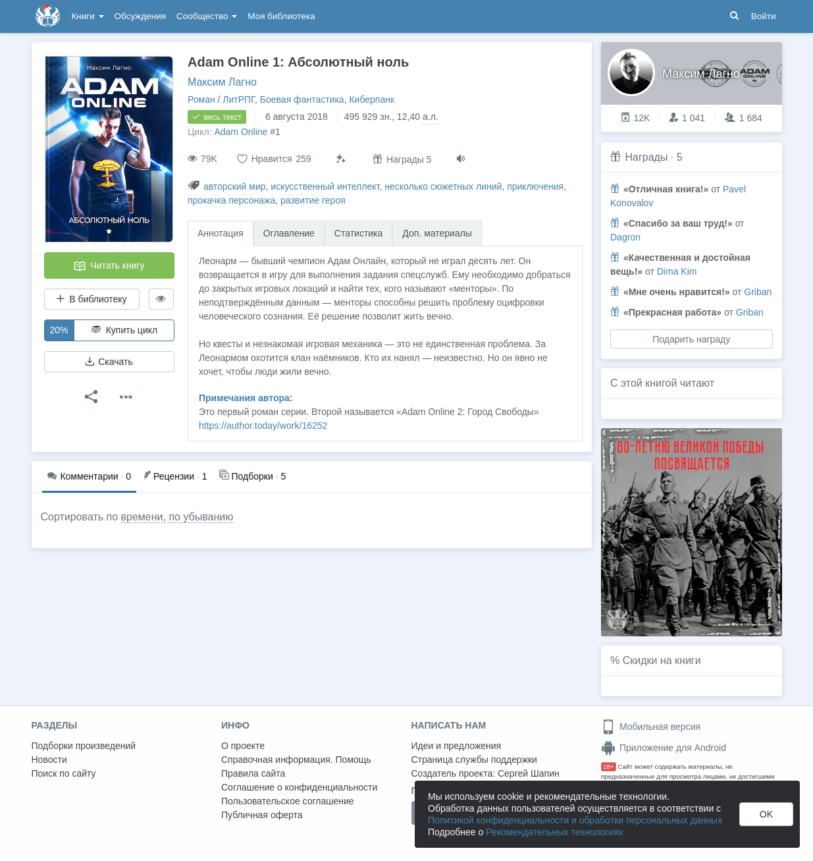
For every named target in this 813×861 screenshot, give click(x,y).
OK (766, 814)
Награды (646, 157)
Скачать (108, 361)
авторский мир (234, 186)
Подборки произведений (84, 745)
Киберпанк (371, 99)
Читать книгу (108, 266)
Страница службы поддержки (474, 759)
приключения (535, 186)
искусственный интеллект (325, 186)
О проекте (243, 745)
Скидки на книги (662, 660)
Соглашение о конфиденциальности (299, 787)
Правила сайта (253, 773)
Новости (49, 759)
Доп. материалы (437, 233)
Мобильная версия (650, 726)
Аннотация (220, 233)
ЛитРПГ (239, 99)
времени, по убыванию (177, 516)
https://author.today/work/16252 (263, 425)
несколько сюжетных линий (443, 186)
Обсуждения (140, 16)
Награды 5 (402, 159)
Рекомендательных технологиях (554, 832)
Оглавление (289, 233)
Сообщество (206, 16)
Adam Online (240, 131)
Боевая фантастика (302, 99)
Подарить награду (691, 339)
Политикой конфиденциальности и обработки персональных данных (575, 820)
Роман (201, 99)
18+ (608, 766)
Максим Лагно (222, 82)
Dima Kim (677, 271)
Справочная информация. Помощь (296, 759)
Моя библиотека (281, 16)
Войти (763, 16)
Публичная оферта (262, 815)
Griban (758, 292)
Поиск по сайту (64, 773)
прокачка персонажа (231, 200)
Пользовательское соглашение (287, 801)
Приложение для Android (663, 747)
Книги (88, 16)
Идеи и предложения (456, 745)
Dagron (625, 237)
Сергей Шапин (529, 773)
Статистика (358, 233)
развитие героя (313, 200)
